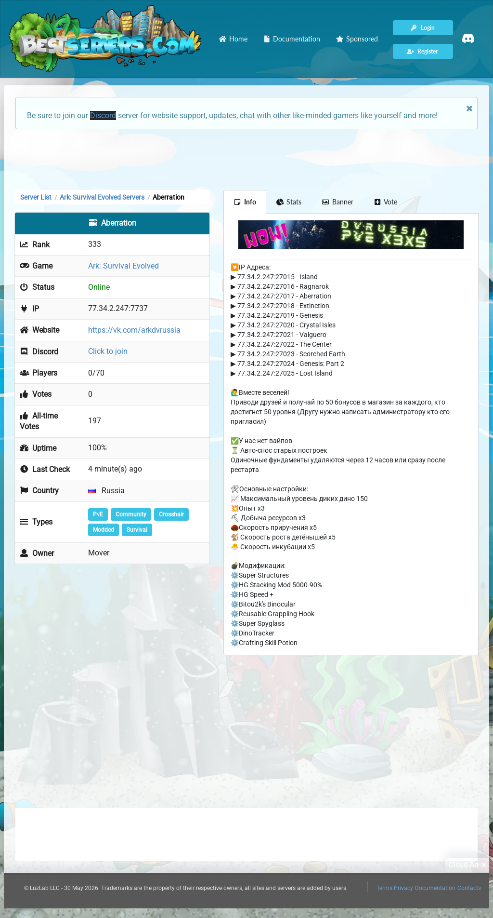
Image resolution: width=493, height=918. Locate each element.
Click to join (108, 351)
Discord (103, 115)
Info (245, 202)
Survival (137, 529)
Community (131, 514)
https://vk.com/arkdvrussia (134, 330)
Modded (103, 529)
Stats (289, 202)
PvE (98, 514)
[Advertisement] (246, 158)
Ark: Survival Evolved (123, 265)
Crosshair (171, 514)
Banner (337, 202)
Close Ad (469, 865)
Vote (386, 202)
